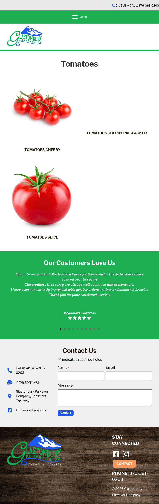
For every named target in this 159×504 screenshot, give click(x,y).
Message (65, 385)
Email (111, 367)
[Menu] (79, 17)
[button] (60, 329)
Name (63, 367)
